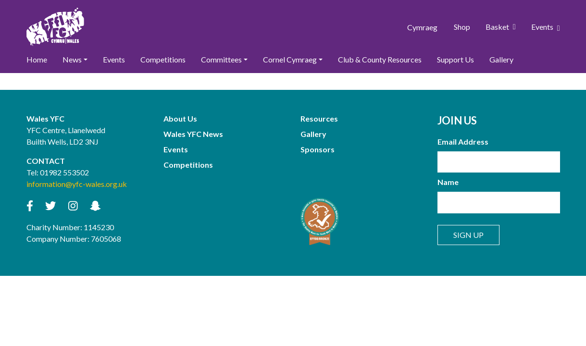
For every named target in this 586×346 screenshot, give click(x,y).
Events (545, 27)
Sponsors (317, 149)
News (72, 59)
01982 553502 (64, 172)
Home (36, 59)
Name (448, 181)
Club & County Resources (380, 59)
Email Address (462, 141)
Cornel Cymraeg (290, 59)
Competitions (163, 59)
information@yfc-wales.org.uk (76, 183)
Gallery (501, 59)
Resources (319, 118)
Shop (462, 26)
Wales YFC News (193, 133)
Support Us (455, 59)
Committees (221, 59)
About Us (180, 118)
